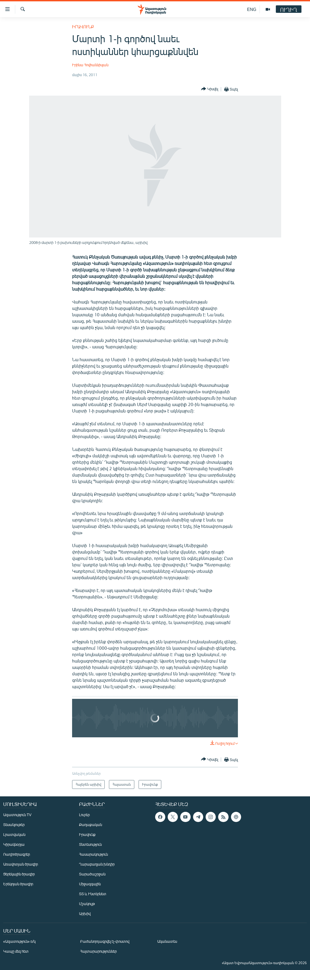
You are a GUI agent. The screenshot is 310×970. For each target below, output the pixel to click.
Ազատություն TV (17, 814)
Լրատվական (14, 834)
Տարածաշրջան (92, 874)
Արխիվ (85, 913)
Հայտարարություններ (98, 951)
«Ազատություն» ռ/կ (19, 941)
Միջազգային (90, 884)
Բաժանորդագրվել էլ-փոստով (104, 941)
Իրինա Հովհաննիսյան (90, 65)
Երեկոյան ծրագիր (18, 884)
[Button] (209, 89)
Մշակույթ (87, 903)
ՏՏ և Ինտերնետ (92, 893)
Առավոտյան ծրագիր (20, 864)
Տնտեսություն (90, 844)
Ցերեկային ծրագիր (19, 874)
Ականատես (167, 941)
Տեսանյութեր (14, 824)
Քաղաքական (90, 824)
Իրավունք (83, 26)
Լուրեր (84, 814)
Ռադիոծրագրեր (16, 854)
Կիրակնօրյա (14, 844)
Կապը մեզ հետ (16, 951)
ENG (251, 9)
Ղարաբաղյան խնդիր (97, 864)
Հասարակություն (93, 854)
